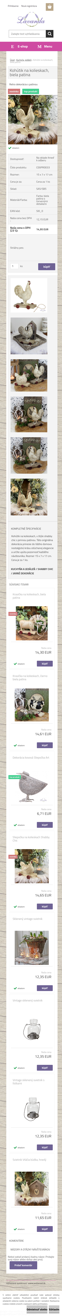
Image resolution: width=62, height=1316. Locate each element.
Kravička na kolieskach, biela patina (29, 596)
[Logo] (31, 19)
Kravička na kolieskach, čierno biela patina (30, 677)
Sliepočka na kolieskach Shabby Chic (31, 839)
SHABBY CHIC (45, 569)
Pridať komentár (23, 1265)
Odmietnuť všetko (37, 1309)
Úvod (12, 60)
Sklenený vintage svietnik (27, 918)
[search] (49, 34)
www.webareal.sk (36, 1283)
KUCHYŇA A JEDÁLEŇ (23, 569)
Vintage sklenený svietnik (28, 1000)
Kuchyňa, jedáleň (24, 60)
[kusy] (14, 266)
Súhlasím (54, 1309)
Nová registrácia (29, 6)
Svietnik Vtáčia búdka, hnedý (29, 1159)
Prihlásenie (13, 6)
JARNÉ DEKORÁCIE (23, 573)
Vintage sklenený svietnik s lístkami (28, 1081)
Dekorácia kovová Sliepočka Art (31, 757)
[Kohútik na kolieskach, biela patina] (32, 96)
